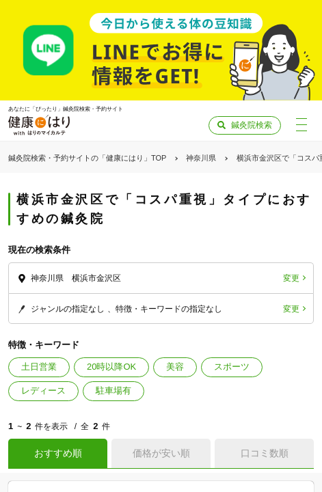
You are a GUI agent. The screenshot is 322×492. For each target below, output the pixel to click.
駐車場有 (113, 390)
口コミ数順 (265, 453)
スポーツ (232, 366)
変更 (291, 278)
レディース (43, 390)
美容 (175, 366)
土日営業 (39, 366)
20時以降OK (111, 366)
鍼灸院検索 (251, 125)
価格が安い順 (161, 453)
